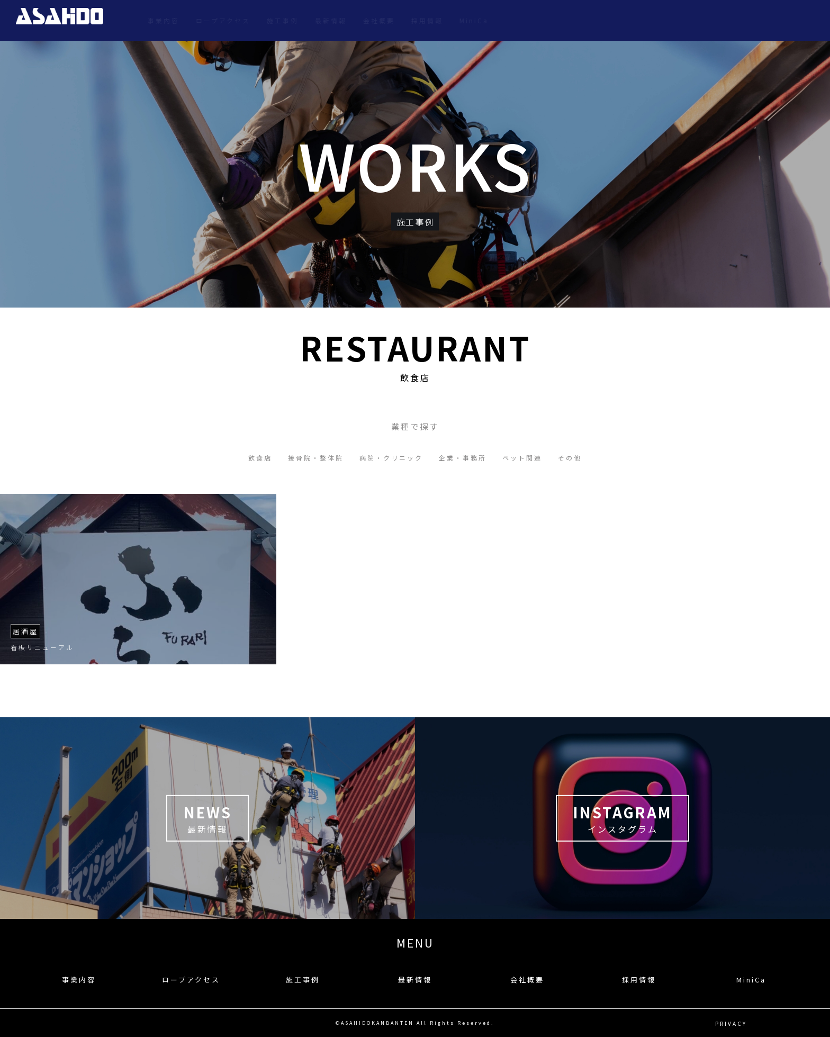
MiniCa (805, 20)
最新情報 (663, 20)
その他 (570, 457)
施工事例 (614, 20)
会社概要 (711, 20)
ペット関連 (522, 457)
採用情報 (759, 20)
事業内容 (495, 20)
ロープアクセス (555, 20)
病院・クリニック (391, 457)
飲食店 (260, 457)
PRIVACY (731, 1023)
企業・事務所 (462, 457)
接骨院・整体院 (316, 457)
